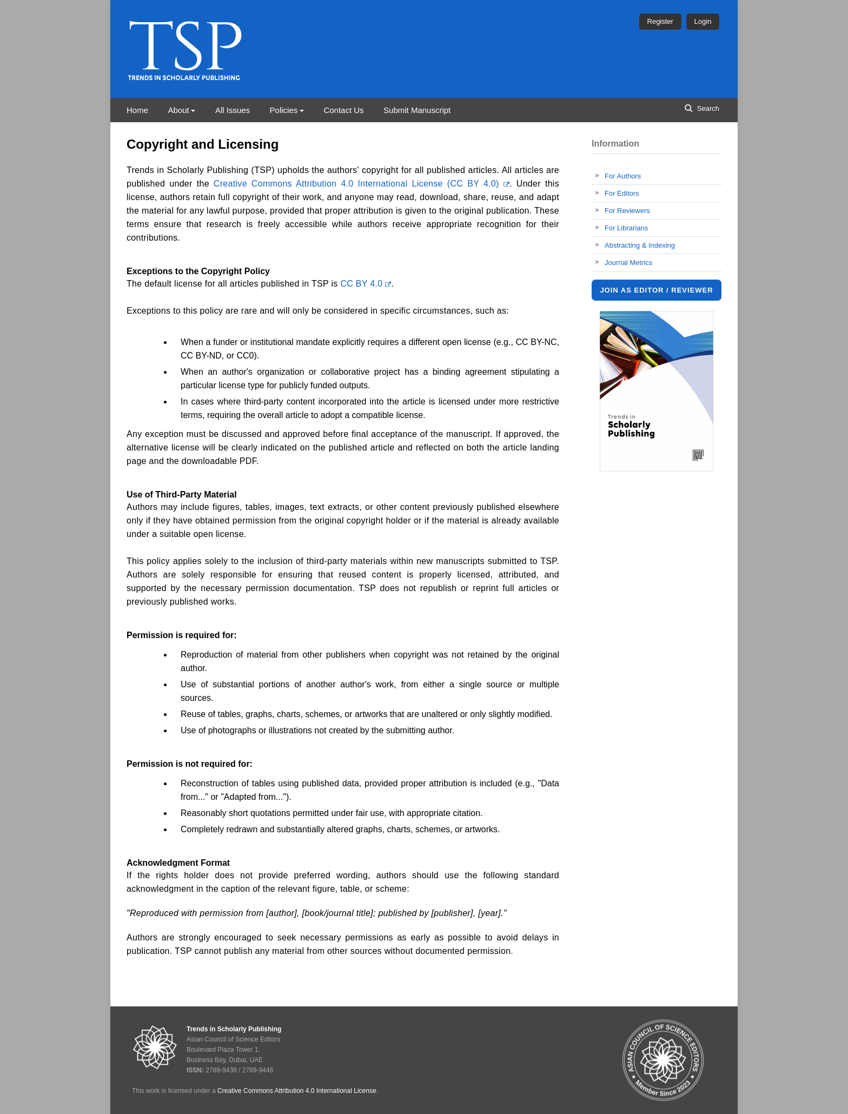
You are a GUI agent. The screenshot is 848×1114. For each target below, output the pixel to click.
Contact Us (343, 110)
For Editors (622, 193)
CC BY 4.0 (365, 283)
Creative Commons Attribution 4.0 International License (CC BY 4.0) (361, 183)
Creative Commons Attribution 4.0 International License (296, 1091)
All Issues (232, 110)
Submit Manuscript (417, 110)
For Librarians (626, 228)
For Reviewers (627, 211)
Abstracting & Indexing (640, 245)
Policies (284, 110)
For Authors (623, 176)
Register (660, 21)
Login (703, 21)
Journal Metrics (628, 262)
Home (137, 110)
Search (707, 108)
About (178, 110)
